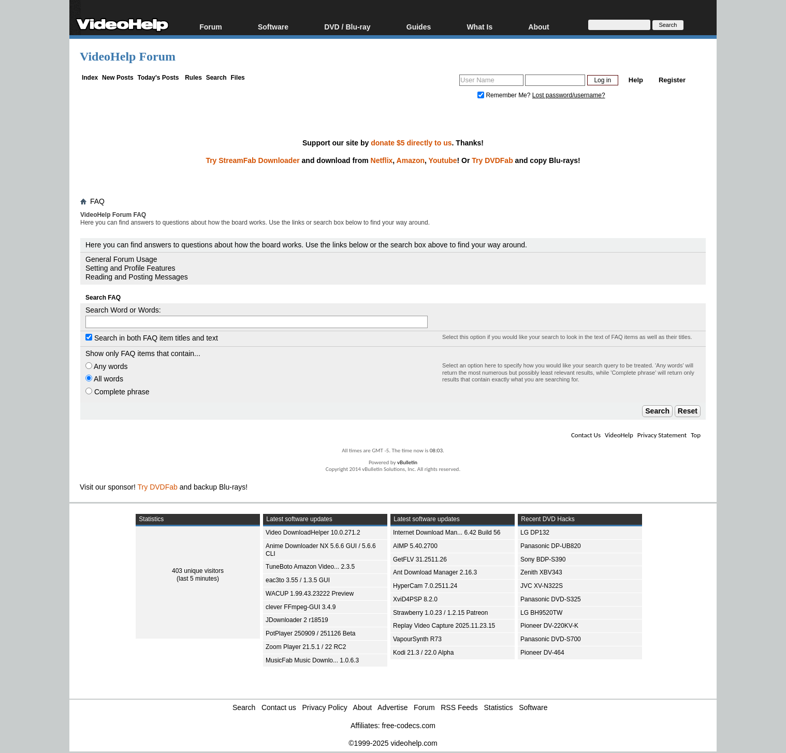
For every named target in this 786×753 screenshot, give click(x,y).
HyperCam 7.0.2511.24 (425, 585)
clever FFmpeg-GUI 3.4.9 (301, 607)
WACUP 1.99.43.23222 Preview (310, 593)
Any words (106, 366)
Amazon (411, 160)
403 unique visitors (198, 570)
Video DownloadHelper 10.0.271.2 (313, 532)
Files (237, 77)
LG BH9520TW (541, 612)
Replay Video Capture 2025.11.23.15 (444, 625)
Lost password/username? (568, 95)
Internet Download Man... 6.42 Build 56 (446, 532)
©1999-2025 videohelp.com (392, 743)
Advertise (392, 707)
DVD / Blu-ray (347, 27)
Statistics (498, 707)
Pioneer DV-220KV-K (549, 625)
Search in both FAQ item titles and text (151, 338)
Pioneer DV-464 (542, 652)
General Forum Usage (121, 259)
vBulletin (407, 462)
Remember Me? (504, 95)
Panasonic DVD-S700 (550, 639)
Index (90, 77)
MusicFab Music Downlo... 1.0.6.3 (312, 660)
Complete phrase (117, 392)
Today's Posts (158, 77)
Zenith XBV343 (541, 572)
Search (216, 77)
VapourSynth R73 (417, 639)
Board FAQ (101, 232)
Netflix (382, 160)
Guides (418, 27)
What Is (479, 27)
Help (636, 80)
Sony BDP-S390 (542, 559)
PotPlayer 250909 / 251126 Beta (310, 633)
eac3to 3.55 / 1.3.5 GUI (298, 580)
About (538, 27)
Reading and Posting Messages (136, 277)
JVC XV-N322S (541, 585)
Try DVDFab (492, 160)
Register (672, 80)
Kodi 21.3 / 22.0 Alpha (423, 652)
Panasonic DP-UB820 (550, 546)
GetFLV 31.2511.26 (420, 559)
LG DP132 (534, 532)
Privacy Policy (324, 707)
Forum (210, 27)
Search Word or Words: (123, 310)
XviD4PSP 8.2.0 (415, 599)
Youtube (443, 160)
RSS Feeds (459, 707)
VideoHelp (619, 435)
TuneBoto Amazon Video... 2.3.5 (310, 566)
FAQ (97, 201)
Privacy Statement (662, 435)
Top (696, 435)
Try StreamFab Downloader (252, 160)
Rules (193, 77)
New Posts (118, 77)
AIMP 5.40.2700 (415, 546)
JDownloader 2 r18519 (297, 620)
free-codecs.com (408, 725)
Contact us (278, 707)
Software (273, 27)
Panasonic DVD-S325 (550, 599)
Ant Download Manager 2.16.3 (435, 572)
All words (104, 379)
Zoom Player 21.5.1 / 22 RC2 (306, 647)
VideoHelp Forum (128, 56)
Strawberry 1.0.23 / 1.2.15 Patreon (440, 612)
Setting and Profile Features (130, 268)
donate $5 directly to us (411, 143)
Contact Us (586, 435)
